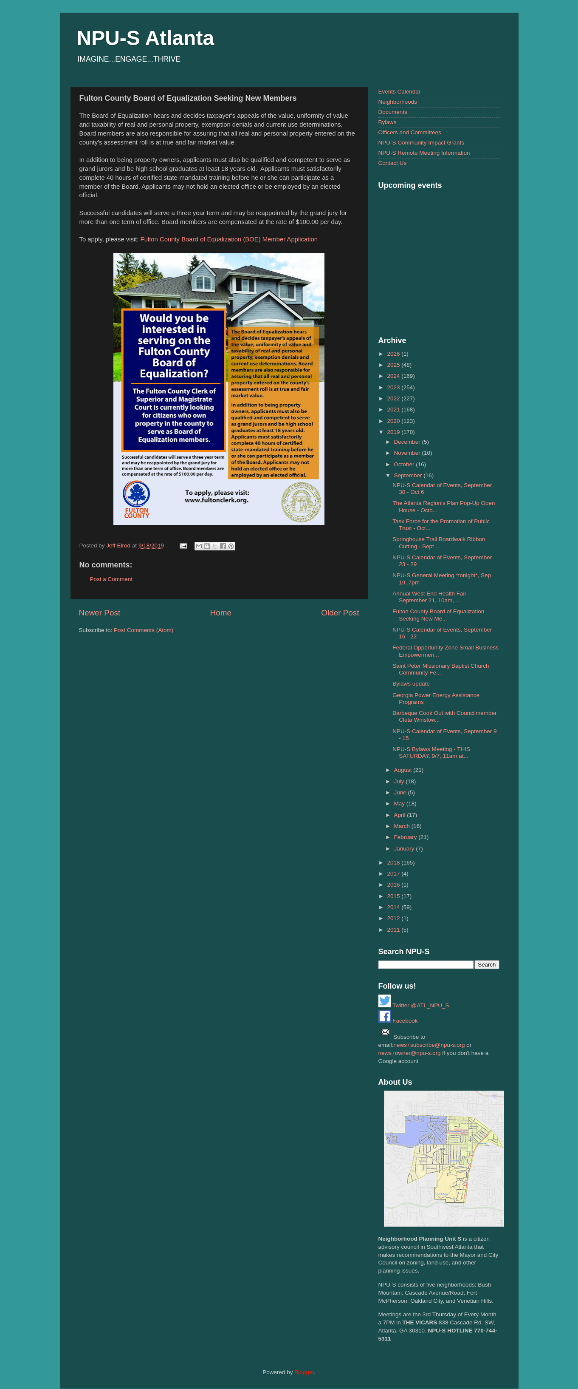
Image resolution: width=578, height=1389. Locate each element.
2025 (394, 365)
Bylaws (387, 122)
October (405, 464)
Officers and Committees (409, 132)
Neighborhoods (397, 102)
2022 (394, 398)
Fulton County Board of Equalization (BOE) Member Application (229, 239)
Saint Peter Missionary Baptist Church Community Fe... (440, 669)
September (409, 475)
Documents (392, 112)
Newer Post (100, 612)
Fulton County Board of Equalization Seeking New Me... (438, 614)
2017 (394, 873)
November (408, 453)
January (405, 848)
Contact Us (392, 163)
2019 (394, 432)
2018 (394, 862)
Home (220, 612)
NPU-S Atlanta (145, 38)
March (403, 826)
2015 (394, 896)
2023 (394, 387)
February (406, 837)
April (400, 815)
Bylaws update (411, 683)
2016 (394, 885)
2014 (394, 907)
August (404, 770)
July (400, 781)
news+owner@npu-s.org (409, 1053)
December (408, 442)
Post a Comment (111, 579)
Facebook (398, 1021)
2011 (394, 930)
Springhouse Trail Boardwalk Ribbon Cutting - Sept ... (438, 542)
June (401, 792)
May (400, 803)
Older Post (340, 612)
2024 (394, 376)
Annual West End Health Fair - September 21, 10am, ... (431, 597)
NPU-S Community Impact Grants (421, 142)
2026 (394, 354)
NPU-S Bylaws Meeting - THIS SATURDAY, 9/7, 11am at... (431, 752)
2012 (394, 918)
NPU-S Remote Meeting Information (424, 153)
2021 (394, 409)
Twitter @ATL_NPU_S (413, 1005)
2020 (394, 421)
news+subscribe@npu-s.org (429, 1045)
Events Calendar (399, 91)
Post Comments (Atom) (143, 630)
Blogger (304, 1372)
